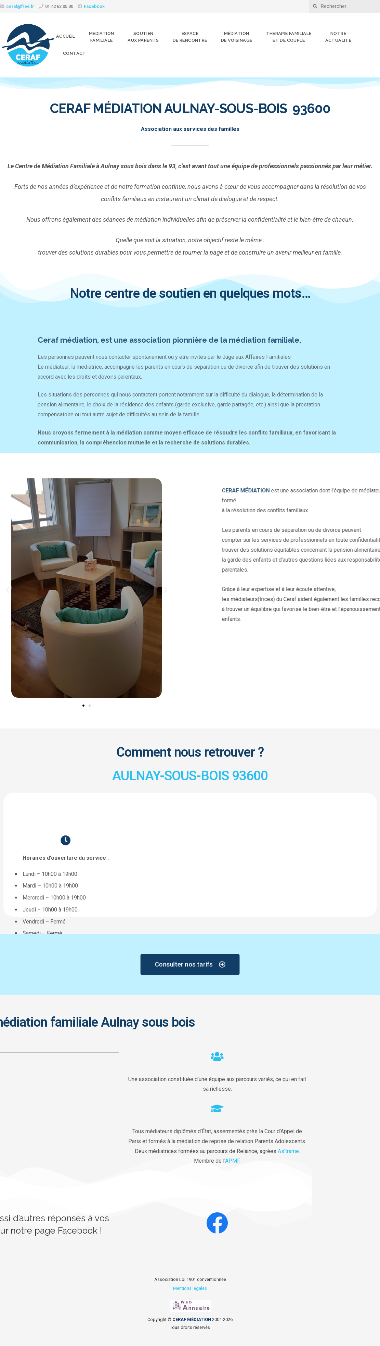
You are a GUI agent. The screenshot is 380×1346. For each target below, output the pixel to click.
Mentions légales (190, 1288)
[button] (7, 590)
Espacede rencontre (190, 37)
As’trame (43, 1151)
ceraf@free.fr (20, 6)
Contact (74, 53)
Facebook (94, 6)
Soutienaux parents (143, 37)
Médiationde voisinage (236, 37)
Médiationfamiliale (101, 37)
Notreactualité (338, 37)
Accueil (65, 36)
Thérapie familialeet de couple (288, 37)
